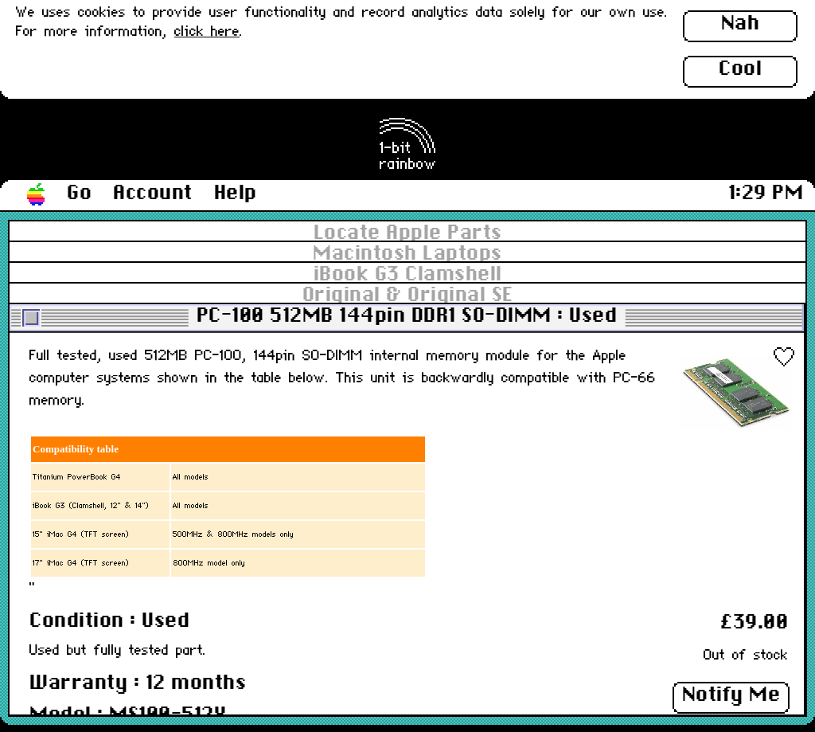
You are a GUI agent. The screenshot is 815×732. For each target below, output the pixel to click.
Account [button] (153, 193)
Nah (740, 24)
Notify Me (731, 695)
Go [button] (79, 193)
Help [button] (235, 193)
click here (207, 32)
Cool (740, 69)
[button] (37, 195)
